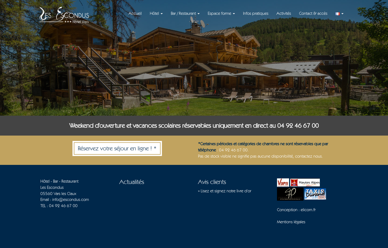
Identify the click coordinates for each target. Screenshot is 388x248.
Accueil (135, 13)
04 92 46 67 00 (63, 205)
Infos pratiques (255, 13)
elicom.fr (308, 209)
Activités (283, 13)
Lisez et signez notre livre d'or (226, 190)
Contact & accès (313, 13)
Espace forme (221, 13)
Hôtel (156, 13)
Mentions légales (291, 221)
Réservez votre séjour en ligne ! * (117, 148)
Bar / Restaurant (185, 13)
